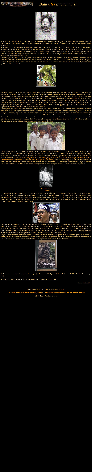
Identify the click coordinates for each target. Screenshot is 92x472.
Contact (62, 289)
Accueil (30, 289)
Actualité (36, 289)
